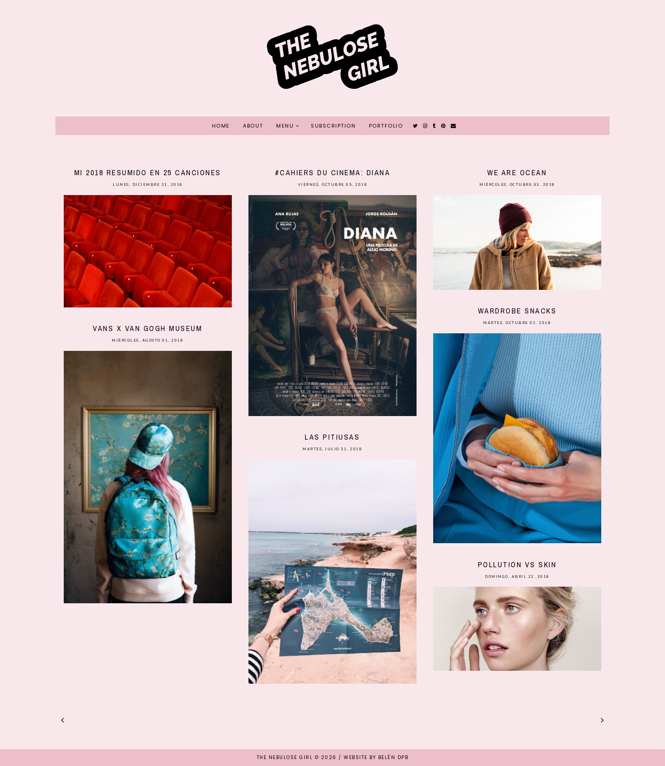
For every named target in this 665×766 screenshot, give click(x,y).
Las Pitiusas (332, 437)
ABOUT (253, 125)
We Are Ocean (517, 172)
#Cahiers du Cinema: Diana (333, 172)
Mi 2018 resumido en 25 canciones (147, 172)
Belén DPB (393, 757)
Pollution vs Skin (517, 564)
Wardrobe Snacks (517, 311)
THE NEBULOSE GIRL (285, 757)
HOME (221, 125)
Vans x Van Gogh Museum (147, 328)
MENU (285, 125)
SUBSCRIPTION (333, 125)
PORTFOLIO (386, 125)
